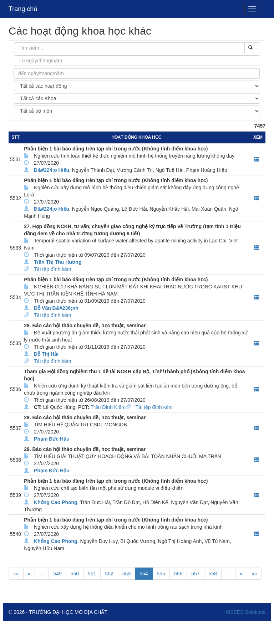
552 (109, 573)
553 (126, 573)
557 (195, 573)
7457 (259, 126)
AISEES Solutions (245, 612)
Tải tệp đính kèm (52, 269)
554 (143, 573)
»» (254, 573)
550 (75, 573)
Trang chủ (23, 8)
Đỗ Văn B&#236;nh (56, 308)
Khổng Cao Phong (55, 502)
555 (161, 573)
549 (57, 573)
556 (178, 573)
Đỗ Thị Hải (46, 354)
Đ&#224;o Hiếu (51, 170)
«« (16, 573)
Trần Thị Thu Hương (57, 262)
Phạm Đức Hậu (52, 439)
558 (213, 573)
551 (92, 573)
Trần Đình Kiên (107, 407)
